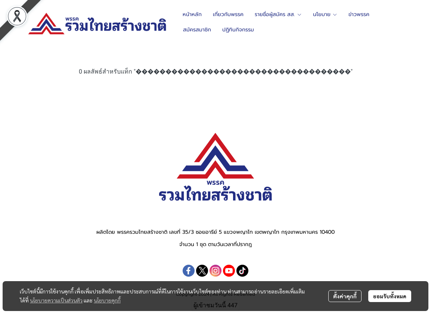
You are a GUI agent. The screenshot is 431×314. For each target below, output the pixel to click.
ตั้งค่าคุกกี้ (345, 296)
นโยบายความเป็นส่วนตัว (56, 300)
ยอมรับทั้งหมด (389, 296)
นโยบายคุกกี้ (107, 300)
